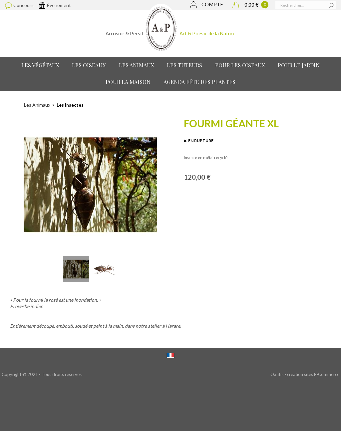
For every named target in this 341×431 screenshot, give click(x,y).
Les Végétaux (40, 65)
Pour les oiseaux (240, 65)
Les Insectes (70, 105)
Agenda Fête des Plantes (199, 81)
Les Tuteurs (184, 65)
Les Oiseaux (89, 65)
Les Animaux (136, 65)
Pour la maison (128, 81)
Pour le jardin (299, 65)
